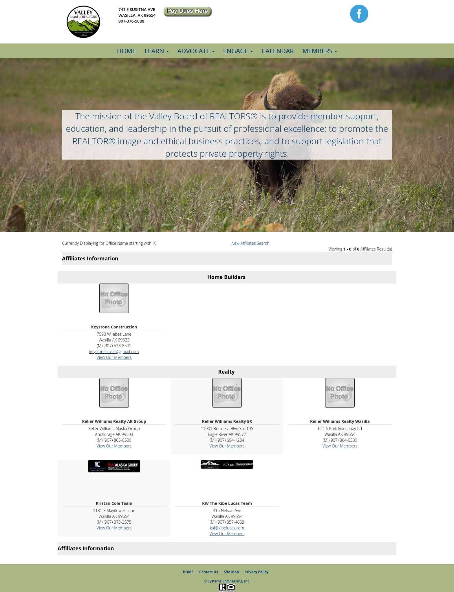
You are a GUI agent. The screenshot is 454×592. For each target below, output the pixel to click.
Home (126, 50)
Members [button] (320, 50)
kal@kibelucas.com (227, 528)
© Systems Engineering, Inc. (227, 581)
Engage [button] (238, 50)
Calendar (277, 50)
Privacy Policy (256, 571)
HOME (188, 571)
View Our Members (114, 357)
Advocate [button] (196, 50)
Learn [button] (156, 50)
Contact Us (208, 571)
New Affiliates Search (250, 243)
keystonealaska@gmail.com (114, 351)
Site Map (231, 571)
